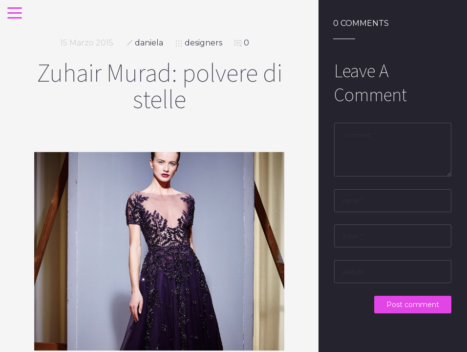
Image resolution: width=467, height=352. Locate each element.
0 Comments (361, 23)
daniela (149, 42)
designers (203, 42)
